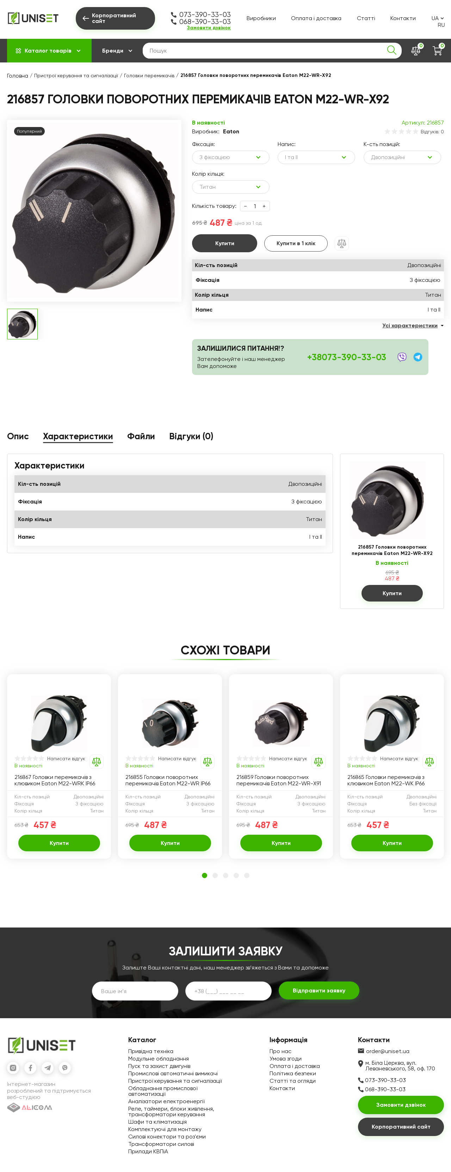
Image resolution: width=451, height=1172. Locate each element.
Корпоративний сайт (401, 1126)
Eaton (231, 131)
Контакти (403, 18)
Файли (141, 436)
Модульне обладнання (158, 1058)
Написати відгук (66, 758)
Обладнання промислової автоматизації (162, 1091)
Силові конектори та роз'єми (167, 1136)
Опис (18, 436)
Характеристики (78, 436)
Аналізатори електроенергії (166, 1101)
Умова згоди (286, 1058)
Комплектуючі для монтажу (165, 1129)
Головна (17, 75)
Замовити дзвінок (209, 27)
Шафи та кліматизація (157, 1121)
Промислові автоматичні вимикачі (173, 1073)
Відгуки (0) (191, 436)
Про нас (280, 1051)
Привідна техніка (150, 1051)
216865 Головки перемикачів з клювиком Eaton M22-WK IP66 (386, 780)
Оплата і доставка (316, 18)
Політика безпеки (293, 1073)
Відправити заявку (319, 990)
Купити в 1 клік (296, 243)
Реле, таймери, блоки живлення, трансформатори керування (171, 1111)
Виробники (261, 18)
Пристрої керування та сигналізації (76, 75)
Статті (366, 18)
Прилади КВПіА (148, 1151)
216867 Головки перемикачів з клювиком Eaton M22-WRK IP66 (54, 780)
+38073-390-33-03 (346, 357)
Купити (224, 243)
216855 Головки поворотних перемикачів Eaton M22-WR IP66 (167, 780)
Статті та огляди (293, 1080)
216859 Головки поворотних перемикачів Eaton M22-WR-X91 (278, 780)
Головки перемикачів (149, 75)
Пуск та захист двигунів (159, 1066)
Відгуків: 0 (432, 131)
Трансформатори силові (161, 1144)
